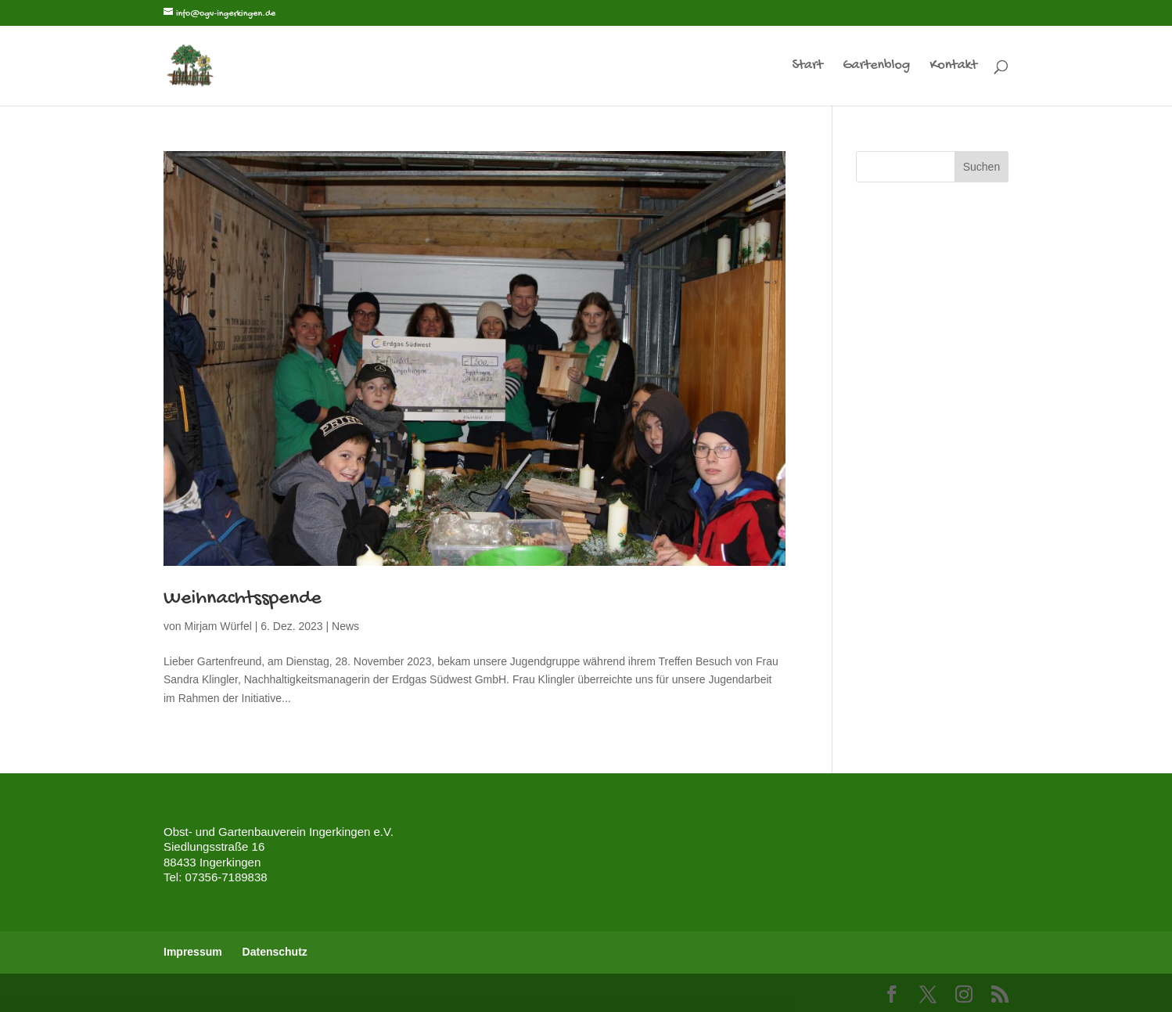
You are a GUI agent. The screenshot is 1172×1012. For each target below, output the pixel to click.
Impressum (193, 951)
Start (807, 67)
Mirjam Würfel (217, 626)
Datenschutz (275, 951)
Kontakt (953, 67)
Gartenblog (876, 67)
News (345, 626)
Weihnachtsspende (243, 599)
